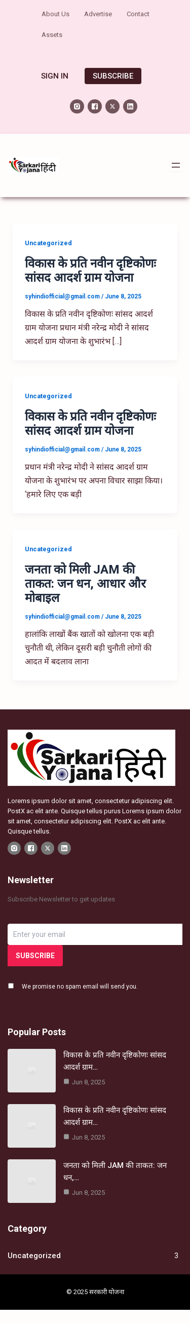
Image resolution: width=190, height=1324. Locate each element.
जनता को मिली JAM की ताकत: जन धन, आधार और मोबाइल (85, 583)
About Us (55, 14)
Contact (138, 14)
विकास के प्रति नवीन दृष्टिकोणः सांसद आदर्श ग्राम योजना (90, 270)
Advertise (98, 14)
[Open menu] (176, 165)
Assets (52, 35)
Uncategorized (48, 243)
